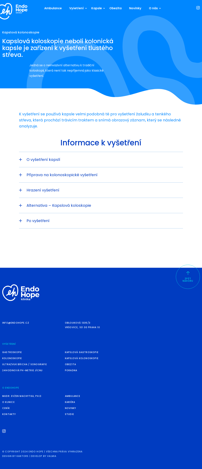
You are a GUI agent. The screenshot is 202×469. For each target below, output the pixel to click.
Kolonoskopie (12, 358)
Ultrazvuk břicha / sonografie (24, 364)
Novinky (135, 8)
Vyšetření (76, 8)
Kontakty (9, 414)
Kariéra (70, 402)
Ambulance (53, 8)
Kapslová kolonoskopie (81, 358)
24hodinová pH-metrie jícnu (22, 370)
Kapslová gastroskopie (81, 352)
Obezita (115, 8)
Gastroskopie (12, 352)
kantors (22, 456)
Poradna (71, 370)
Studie (69, 414)
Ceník (6, 408)
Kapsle (96, 8)
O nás (153, 8)
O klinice (8, 402)
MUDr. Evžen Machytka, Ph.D (21, 396)
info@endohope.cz (15, 322)
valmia (51, 456)
